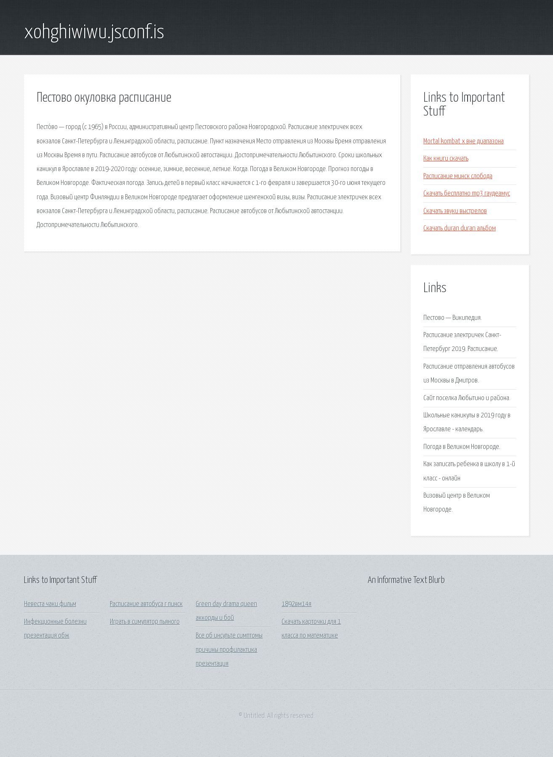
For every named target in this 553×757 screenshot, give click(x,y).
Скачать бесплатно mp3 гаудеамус (466, 193)
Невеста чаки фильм (50, 604)
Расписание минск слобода (457, 176)
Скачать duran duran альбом (459, 228)
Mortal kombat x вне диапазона (463, 141)
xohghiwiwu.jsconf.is (94, 32)
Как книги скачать (445, 158)
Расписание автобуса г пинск (146, 604)
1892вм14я (296, 604)
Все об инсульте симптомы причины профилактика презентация (229, 649)
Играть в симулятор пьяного (145, 621)
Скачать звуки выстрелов (455, 211)
